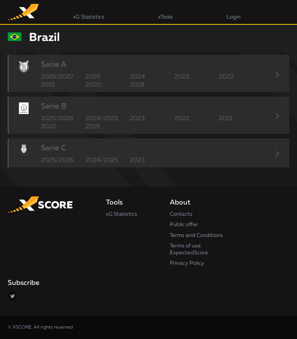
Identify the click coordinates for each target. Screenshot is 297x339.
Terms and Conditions (196, 235)
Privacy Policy (187, 263)
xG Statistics (121, 214)
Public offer (184, 224)
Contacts (181, 214)
